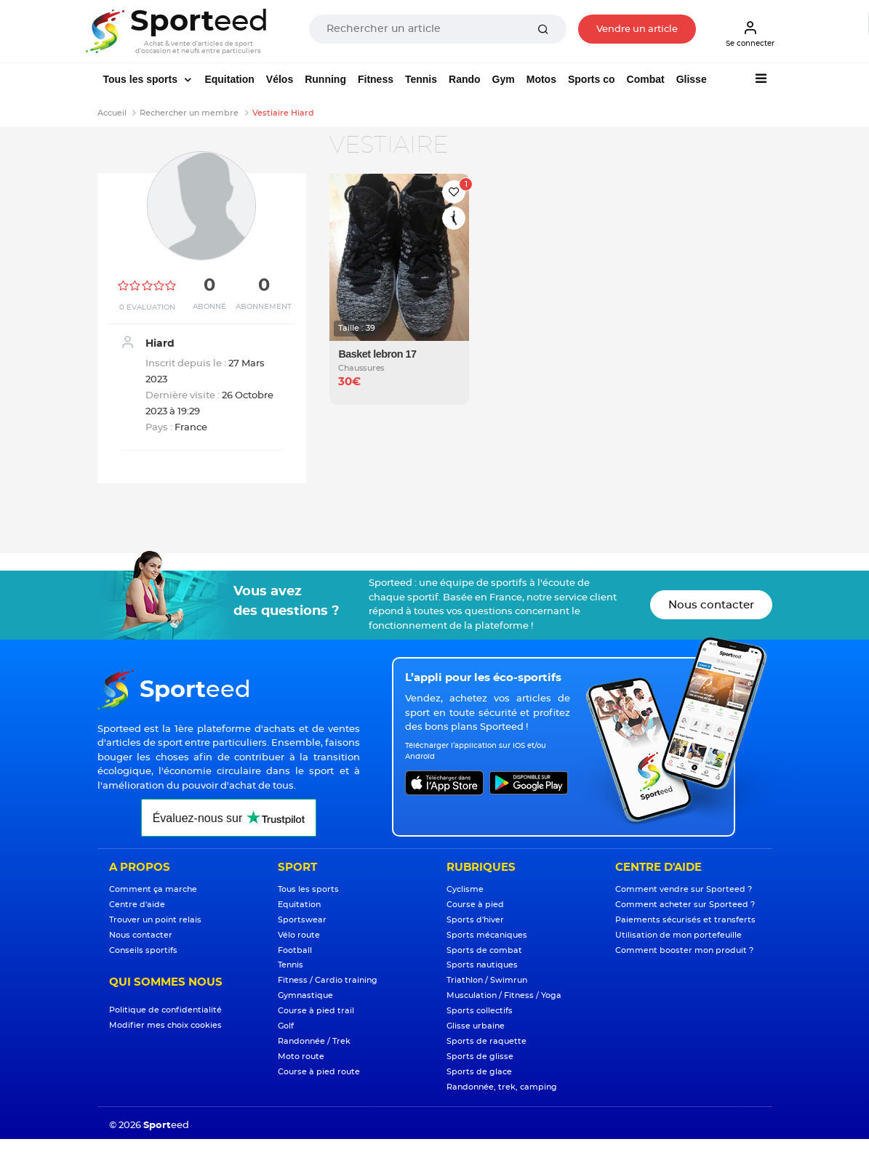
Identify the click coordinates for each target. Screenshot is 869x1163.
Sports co (591, 79)
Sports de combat (484, 950)
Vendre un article (637, 29)
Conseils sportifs (143, 950)
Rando (465, 79)
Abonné (209, 306)
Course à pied (475, 905)
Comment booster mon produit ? (684, 950)
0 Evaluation (147, 307)
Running (325, 79)
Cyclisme (465, 889)
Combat (646, 79)
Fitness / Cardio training (327, 980)
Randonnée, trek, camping (501, 1087)
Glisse (691, 79)
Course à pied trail (316, 1011)
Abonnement (264, 306)
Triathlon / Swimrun (486, 980)
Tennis (421, 79)
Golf (286, 1026)
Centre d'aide (137, 905)
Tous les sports (141, 79)
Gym (503, 79)
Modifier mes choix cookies (165, 1025)
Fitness (375, 79)
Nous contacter (711, 605)
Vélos (279, 79)
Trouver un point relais (155, 920)
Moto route (301, 1057)
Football (295, 950)
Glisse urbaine (475, 1026)
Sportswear (302, 920)
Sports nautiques (482, 965)
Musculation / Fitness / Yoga (503, 995)
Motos (541, 79)
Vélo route (299, 935)
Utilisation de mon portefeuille (678, 935)
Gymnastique (305, 995)
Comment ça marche (153, 889)
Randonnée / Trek (314, 1041)
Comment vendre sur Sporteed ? (683, 889)
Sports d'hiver (475, 920)
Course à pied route (319, 1072)
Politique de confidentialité (165, 1010)
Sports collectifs (479, 1011)
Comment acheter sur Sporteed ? (685, 905)
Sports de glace (479, 1072)
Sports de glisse (479, 1057)
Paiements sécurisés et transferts (685, 920)
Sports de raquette (486, 1041)
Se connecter (750, 33)
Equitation (229, 79)
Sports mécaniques (486, 935)
